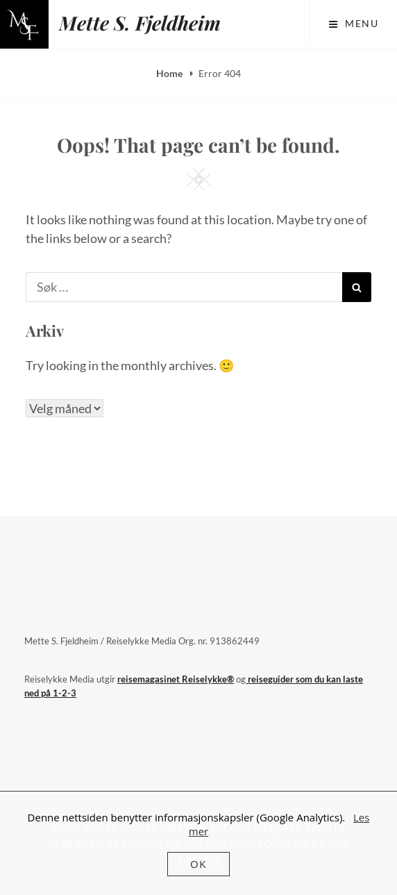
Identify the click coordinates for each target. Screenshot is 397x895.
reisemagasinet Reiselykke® (175, 679)
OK (198, 864)
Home (170, 73)
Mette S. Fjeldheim (140, 22)
